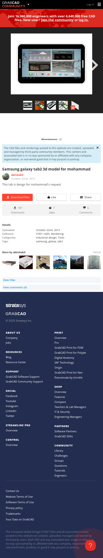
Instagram (12, 406)
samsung (41, 241)
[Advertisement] (51, 126)
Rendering (57, 233)
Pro (56, 342)
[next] (95, 65)
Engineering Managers (68, 416)
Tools (61, 237)
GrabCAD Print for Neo (68, 372)
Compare (60, 402)
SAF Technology (64, 362)
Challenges (61, 455)
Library (58, 450)
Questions (60, 465)
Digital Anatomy (64, 357)
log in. (84, 20)
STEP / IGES (43, 233)
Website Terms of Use (19, 496)
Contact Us (12, 491)
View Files (9, 280)
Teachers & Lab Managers (70, 407)
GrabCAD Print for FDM (68, 347)
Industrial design (46, 237)
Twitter (10, 416)
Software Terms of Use (20, 502)
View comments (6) (15, 287)
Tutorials (59, 470)
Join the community (57, 20)
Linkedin (11, 411)
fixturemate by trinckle (68, 377)
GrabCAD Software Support (22, 376)
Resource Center (16, 362)
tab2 (60, 241)
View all (97, 251)
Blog (8, 357)
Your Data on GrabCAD (20, 519)
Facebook (12, 396)
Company (12, 338)
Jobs (8, 342)
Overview (12, 430)
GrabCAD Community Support (24, 381)
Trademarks (13, 513)
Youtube (11, 401)
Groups (59, 460)
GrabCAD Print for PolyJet (70, 352)
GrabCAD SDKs (63, 436)
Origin (58, 367)
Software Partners (65, 431)
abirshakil (17, 175)
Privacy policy (14, 508)
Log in (90, 4)
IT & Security (62, 411)
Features (59, 397)
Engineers (60, 475)
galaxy (52, 241)
